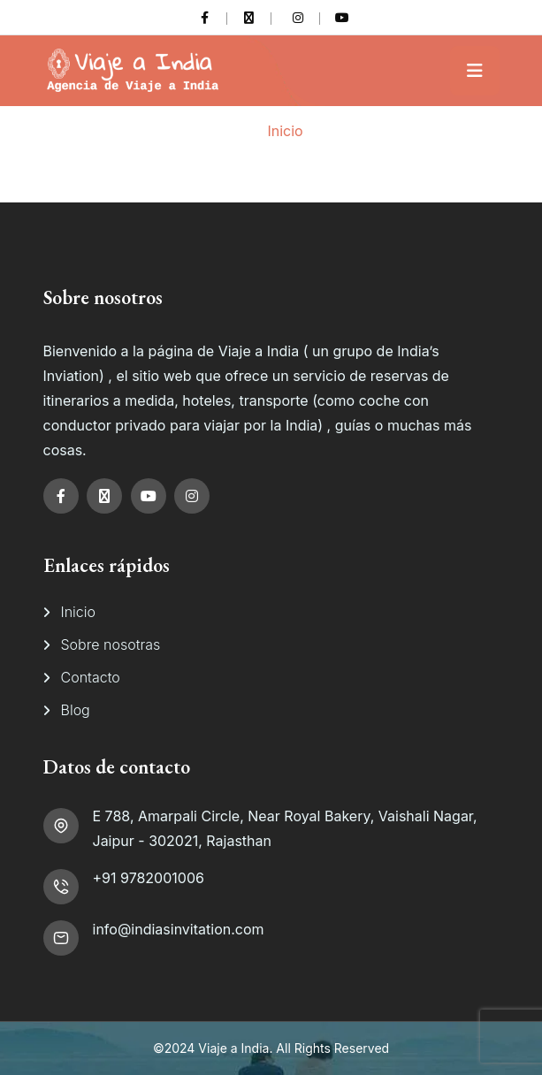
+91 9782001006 (148, 878)
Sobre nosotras (111, 644)
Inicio (284, 131)
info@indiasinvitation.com (178, 929)
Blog (75, 710)
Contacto (90, 677)
